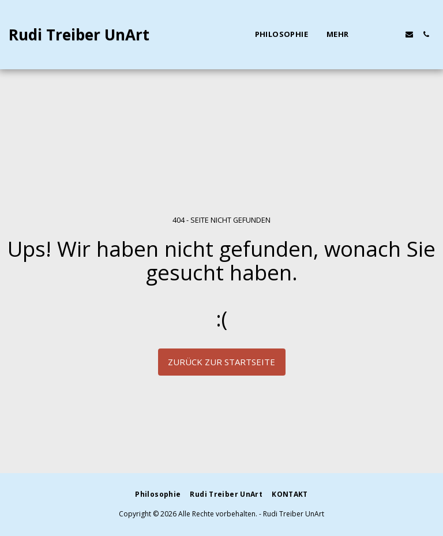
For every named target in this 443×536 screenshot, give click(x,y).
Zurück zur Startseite (221, 362)
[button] (376, 34)
